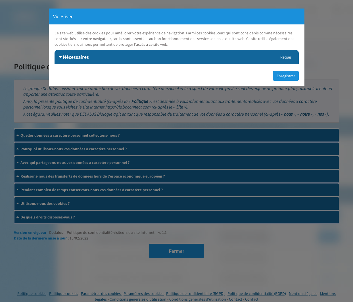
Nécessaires (74, 57)
